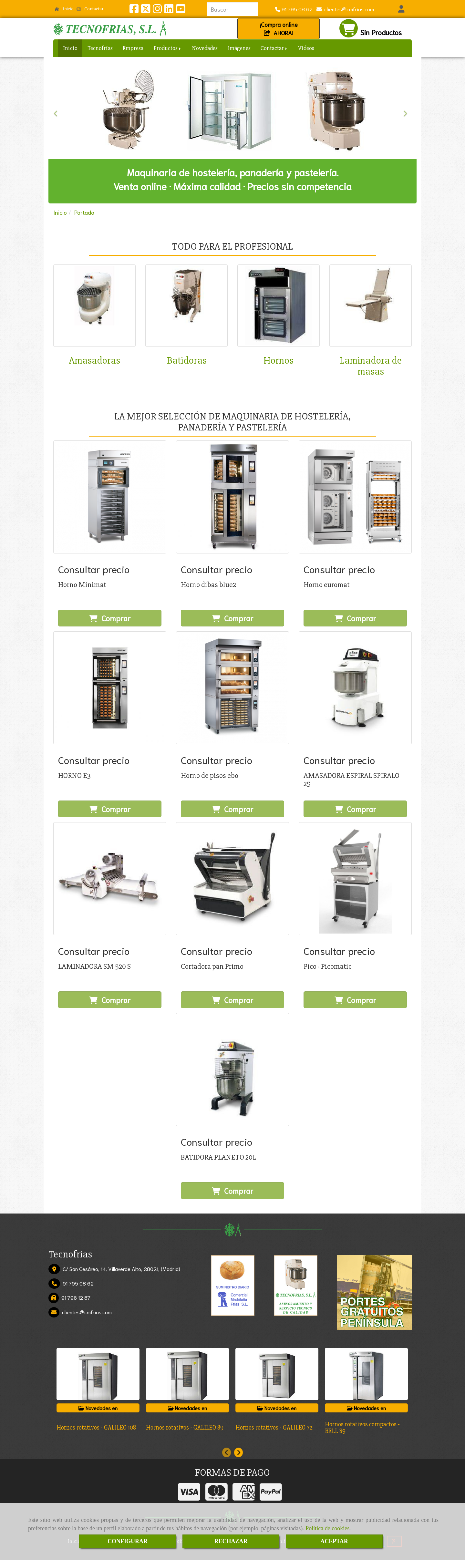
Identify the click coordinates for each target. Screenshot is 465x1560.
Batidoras (187, 360)
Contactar (90, 9)
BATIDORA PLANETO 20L (218, 1157)
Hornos (279, 360)
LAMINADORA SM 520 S (94, 966)
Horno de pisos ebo (209, 775)
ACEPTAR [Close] (334, 1541)
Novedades (205, 48)
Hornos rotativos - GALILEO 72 (274, 1427)
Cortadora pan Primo (212, 966)
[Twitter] (145, 10)
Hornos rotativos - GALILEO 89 (184, 1427)
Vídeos (306, 48)
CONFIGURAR (128, 1541)
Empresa (133, 48)
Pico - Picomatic (328, 966)
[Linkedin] (168, 10)
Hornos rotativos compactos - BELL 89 (362, 1428)
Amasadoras (94, 360)
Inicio (64, 9)
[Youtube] (180, 10)
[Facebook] (134, 10)
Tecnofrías (100, 48)
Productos (167, 48)
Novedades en (98, 1407)
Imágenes (239, 48)
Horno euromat (327, 584)
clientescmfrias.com (348, 8)
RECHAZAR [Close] (230, 1541)
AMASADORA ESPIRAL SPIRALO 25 (351, 779)
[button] (401, 9)
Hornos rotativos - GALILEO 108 (96, 1427)
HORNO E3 (74, 775)
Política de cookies (327, 1528)
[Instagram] (157, 10)
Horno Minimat (82, 584)
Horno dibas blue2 (208, 584)
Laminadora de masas (371, 365)
